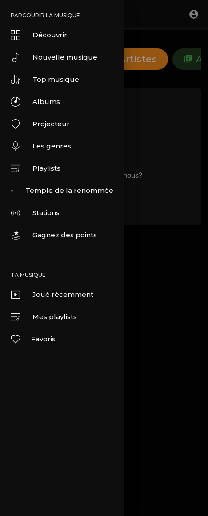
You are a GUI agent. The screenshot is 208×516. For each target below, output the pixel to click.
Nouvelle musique (54, 57)
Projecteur (40, 124)
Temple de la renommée (62, 191)
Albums (35, 102)
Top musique (45, 79)
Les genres (41, 146)
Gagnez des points (54, 235)
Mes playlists (44, 317)
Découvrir (39, 35)
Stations (35, 213)
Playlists (35, 168)
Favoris (33, 339)
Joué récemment (52, 295)
